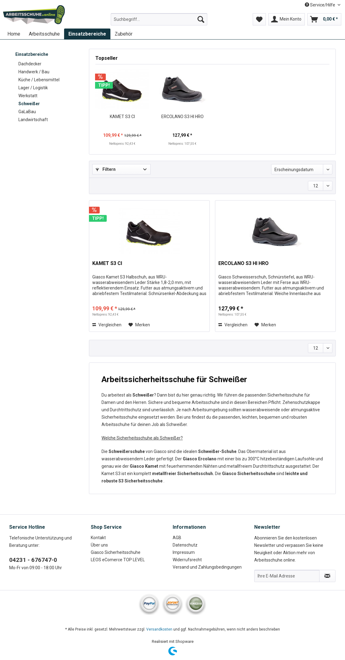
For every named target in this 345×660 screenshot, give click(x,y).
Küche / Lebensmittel (38, 79)
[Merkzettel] (259, 19)
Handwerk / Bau (33, 71)
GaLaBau (27, 111)
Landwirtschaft (33, 119)
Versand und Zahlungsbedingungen (207, 567)
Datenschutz (185, 545)
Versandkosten (159, 629)
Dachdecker (29, 63)
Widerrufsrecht (187, 559)
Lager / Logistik (33, 87)
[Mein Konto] (286, 19)
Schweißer (29, 103)
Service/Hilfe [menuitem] (320, 4)
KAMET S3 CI (122, 116)
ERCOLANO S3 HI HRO (182, 116)
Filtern (106, 169)
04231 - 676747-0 (33, 559)
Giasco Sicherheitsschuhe (115, 552)
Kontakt (98, 537)
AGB (177, 537)
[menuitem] (159, 21)
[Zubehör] (123, 34)
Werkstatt (27, 95)
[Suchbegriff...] (159, 19)
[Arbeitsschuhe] (44, 34)
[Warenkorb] (324, 19)
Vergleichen (106, 324)
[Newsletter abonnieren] (327, 576)
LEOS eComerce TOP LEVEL (118, 559)
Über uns (99, 545)
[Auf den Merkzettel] (139, 324)
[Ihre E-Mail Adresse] (287, 576)
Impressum (184, 552)
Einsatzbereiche (31, 54)
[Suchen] (200, 19)
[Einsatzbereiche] (87, 34)
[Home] (14, 34)
